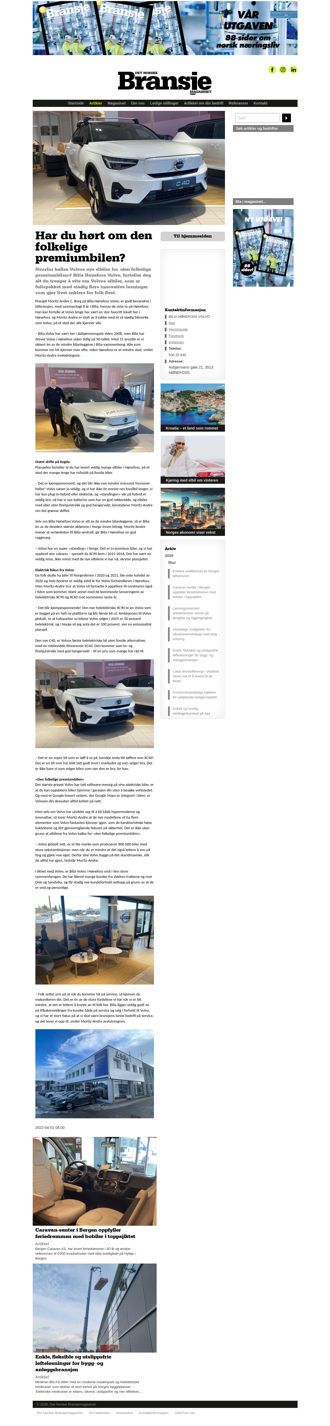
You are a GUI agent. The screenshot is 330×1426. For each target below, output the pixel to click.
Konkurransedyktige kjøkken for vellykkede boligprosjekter (195, 694)
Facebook (176, 336)
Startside (76, 103)
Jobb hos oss (185, 1413)
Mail (172, 323)
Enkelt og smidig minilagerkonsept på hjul (191, 711)
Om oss (138, 103)
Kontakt (260, 103)
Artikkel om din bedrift (204, 103)
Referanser (238, 103)
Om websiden (99, 1413)
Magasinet (116, 103)
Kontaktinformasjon (153, 1413)
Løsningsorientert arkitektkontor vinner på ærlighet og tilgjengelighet (192, 613)
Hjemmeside (178, 329)
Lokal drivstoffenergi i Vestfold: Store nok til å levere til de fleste (196, 676)
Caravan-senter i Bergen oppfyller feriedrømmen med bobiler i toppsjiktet (194, 592)
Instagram (176, 342)
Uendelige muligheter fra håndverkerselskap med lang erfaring (195, 634)
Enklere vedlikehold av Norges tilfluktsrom (196, 573)
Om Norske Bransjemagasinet (60, 1413)
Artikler (95, 103)
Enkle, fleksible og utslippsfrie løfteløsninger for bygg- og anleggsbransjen (195, 655)
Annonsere (124, 1413)
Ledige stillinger (164, 103)
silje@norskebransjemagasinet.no (257, 336)
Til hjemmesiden (193, 236)
